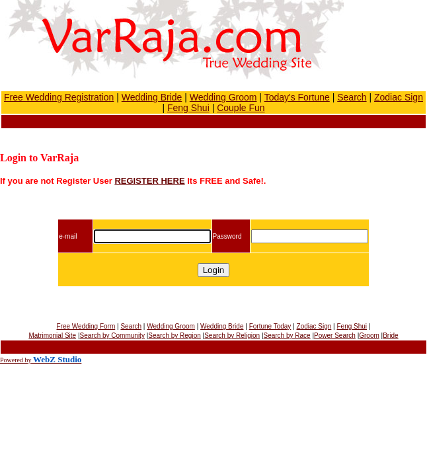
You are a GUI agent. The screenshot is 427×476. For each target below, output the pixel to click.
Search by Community (112, 335)
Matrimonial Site (52, 335)
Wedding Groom (223, 97)
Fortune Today (270, 326)
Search (351, 97)
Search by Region (174, 335)
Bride (390, 335)
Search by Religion (232, 335)
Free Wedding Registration (59, 97)
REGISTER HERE (149, 181)
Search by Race (287, 335)
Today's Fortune (297, 97)
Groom (369, 335)
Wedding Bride (152, 97)
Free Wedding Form (86, 326)
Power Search (335, 335)
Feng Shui (188, 107)
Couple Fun (240, 107)
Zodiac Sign (398, 97)
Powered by (16, 360)
